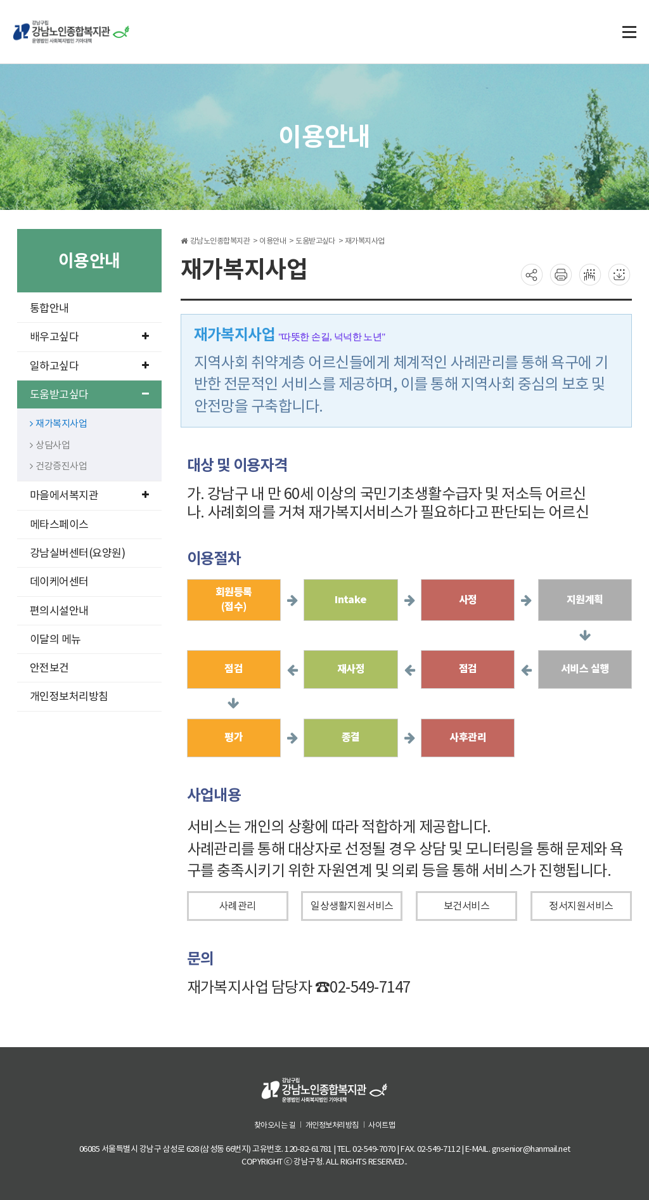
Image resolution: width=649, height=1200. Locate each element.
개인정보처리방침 (69, 696)
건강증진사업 (58, 466)
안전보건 (49, 668)
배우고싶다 (89, 337)
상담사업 (50, 445)
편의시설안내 (59, 611)
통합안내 (49, 308)
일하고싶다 (89, 366)
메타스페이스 (59, 525)
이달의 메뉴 (55, 639)
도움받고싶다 (89, 394)
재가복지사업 (58, 423)
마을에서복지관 (89, 495)
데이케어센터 (59, 582)
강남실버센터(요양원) (77, 553)
